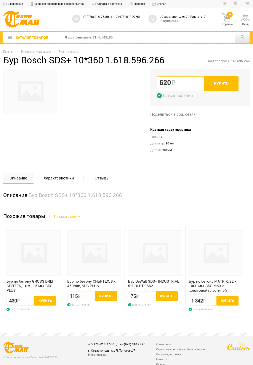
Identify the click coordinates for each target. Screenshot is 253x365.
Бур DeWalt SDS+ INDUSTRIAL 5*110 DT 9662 (153, 283)
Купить (221, 83)
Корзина (227, 19)
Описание (18, 178)
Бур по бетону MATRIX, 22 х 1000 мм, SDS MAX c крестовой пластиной (213, 286)
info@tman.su (168, 21)
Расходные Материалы (36, 51)
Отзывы (102, 178)
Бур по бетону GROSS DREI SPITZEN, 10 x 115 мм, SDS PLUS (29, 286)
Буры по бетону (68, 51)
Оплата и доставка (109, 4)
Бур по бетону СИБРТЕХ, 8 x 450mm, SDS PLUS (91, 283)
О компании (15, 4)
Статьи (161, 4)
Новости (139, 4)
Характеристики (59, 178)
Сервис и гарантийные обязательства (59, 4)
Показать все (65, 216)
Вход (245, 24)
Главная (8, 51)
